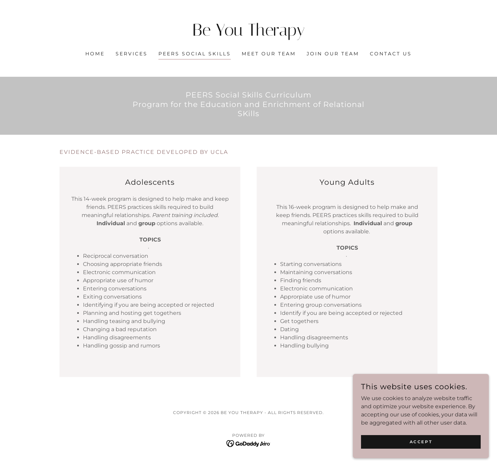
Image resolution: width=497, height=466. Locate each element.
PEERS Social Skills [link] (194, 54)
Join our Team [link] (333, 54)
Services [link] (132, 54)
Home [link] (95, 54)
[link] (248, 34)
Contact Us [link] (391, 54)
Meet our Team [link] (269, 54)
